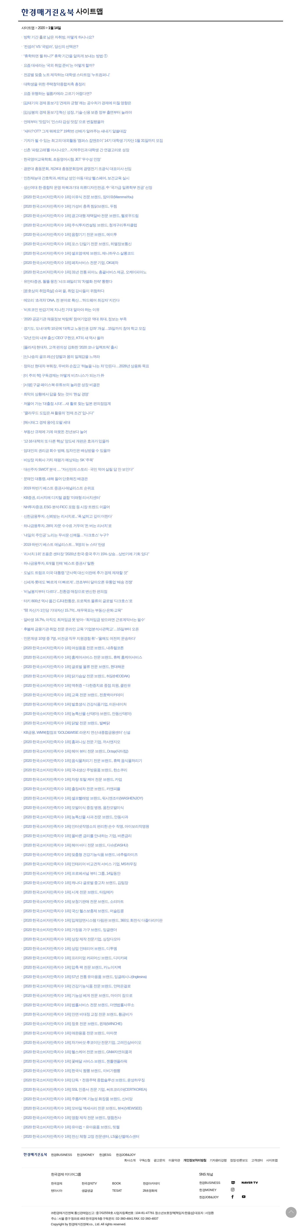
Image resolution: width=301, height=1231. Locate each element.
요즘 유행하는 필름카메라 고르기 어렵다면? (58, 94)
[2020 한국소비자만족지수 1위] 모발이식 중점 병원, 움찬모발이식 (74, 808)
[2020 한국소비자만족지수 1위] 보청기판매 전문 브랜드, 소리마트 (74, 902)
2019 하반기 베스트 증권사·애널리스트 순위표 (59, 488)
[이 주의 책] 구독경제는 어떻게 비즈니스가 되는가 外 (64, 375)
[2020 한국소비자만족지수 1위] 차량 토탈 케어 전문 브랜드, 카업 (73, 779)
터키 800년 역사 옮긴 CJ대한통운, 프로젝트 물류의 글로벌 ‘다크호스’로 (78, 601)
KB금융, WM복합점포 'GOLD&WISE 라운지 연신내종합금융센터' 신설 (77, 732)
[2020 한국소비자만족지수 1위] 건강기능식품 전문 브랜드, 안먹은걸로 (77, 986)
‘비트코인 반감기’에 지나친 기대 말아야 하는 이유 (62, 310)
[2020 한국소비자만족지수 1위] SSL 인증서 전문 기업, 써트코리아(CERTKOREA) (85, 1089)
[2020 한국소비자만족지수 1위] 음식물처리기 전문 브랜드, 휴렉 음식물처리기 (83, 761)
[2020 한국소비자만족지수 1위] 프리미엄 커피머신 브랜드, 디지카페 (75, 958)
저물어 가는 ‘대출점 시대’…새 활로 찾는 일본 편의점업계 (67, 404)
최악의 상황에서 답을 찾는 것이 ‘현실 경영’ (56, 394)
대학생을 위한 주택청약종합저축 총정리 (54, 84)
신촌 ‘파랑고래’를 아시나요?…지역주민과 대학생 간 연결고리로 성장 (76, 150)
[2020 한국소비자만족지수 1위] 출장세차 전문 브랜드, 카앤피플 (72, 789)
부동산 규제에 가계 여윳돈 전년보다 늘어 (55, 432)
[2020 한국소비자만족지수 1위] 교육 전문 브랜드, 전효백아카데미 (74, 695)
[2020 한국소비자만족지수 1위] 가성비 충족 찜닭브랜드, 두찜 (70, 206)
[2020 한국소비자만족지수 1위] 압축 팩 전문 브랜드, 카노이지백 (72, 967)
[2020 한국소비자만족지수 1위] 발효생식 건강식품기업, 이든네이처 (75, 704)
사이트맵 (89, 11)
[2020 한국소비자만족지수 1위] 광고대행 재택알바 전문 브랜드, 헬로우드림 (81, 216)
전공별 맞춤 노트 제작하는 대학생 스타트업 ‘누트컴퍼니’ (67, 75)
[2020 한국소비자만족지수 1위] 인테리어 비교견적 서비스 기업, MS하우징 (80, 864)
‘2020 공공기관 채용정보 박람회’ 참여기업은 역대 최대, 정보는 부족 (75, 319)
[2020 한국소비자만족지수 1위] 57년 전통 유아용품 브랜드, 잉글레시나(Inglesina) (85, 977)
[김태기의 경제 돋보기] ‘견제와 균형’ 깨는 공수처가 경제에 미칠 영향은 (77, 103)
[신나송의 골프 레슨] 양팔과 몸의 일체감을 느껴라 (62, 357)
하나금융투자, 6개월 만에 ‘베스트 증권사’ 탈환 (59, 563)
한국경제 (56, 1183)
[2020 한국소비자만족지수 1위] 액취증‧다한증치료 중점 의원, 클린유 (77, 685)
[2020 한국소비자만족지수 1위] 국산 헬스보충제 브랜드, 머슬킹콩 (74, 911)
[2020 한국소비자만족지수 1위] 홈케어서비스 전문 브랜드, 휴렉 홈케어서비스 (83, 657)
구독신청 (144, 1160)
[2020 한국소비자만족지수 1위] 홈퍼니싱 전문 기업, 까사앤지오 (72, 742)
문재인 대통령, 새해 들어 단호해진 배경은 (56, 479)
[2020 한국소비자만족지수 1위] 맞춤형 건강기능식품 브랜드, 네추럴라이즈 (81, 855)
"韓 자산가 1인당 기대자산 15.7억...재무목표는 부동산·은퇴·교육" (73, 610)
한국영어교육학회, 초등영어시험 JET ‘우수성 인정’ (62, 159)
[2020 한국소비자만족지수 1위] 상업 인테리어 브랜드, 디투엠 (70, 949)
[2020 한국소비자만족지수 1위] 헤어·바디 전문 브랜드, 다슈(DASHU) (76, 845)
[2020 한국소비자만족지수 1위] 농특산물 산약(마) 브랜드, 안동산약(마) (77, 714)
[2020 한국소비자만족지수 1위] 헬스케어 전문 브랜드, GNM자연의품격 (78, 1052)
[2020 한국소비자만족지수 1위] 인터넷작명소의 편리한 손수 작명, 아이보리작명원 (86, 826)
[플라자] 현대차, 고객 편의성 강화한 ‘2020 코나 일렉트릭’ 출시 (71, 347)
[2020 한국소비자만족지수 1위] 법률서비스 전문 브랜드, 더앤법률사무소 (79, 1005)
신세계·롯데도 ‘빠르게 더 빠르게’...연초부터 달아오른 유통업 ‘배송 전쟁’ (78, 582)
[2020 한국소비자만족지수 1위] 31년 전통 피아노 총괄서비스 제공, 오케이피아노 (85, 272)
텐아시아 (56, 1190)
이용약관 (174, 1160)
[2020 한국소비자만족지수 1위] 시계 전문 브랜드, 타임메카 (68, 892)
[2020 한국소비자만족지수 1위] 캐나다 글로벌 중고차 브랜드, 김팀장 (76, 883)
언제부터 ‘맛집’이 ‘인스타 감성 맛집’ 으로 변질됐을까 (64, 122)
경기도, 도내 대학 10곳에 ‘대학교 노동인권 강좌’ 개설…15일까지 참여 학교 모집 (85, 328)
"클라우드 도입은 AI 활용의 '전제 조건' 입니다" (59, 413)
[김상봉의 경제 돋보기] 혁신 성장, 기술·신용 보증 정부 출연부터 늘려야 (78, 112)
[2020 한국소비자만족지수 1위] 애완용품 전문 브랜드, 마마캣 (70, 1033)
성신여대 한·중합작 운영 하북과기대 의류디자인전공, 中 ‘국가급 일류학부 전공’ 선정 (88, 188)
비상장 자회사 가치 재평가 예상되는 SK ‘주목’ (58, 460)
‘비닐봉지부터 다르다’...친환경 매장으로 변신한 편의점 (65, 591)
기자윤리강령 (218, 1160)
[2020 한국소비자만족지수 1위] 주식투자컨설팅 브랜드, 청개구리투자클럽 (80, 225)
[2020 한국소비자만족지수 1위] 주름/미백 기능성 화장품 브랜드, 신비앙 (78, 1099)
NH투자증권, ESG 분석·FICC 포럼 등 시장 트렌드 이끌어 (67, 507)
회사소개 (130, 1160)
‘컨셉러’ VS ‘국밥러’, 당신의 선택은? (51, 47)
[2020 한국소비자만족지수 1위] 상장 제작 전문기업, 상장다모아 (72, 939)
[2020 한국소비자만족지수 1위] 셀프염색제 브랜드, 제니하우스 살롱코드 (79, 253)
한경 (61, 1154)
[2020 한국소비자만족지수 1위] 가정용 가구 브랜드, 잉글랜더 (70, 930)
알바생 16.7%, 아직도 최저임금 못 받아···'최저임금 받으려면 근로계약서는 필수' (84, 620)
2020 (41, 28)
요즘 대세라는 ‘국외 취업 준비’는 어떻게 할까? (59, 65)
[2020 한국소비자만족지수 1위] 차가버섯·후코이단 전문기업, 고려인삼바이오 (82, 1042)
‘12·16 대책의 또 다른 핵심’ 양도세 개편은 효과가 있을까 (66, 441)
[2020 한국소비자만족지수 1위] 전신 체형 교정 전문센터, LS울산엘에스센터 (81, 1136)
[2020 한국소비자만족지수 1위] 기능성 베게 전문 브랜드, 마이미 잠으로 (78, 995)
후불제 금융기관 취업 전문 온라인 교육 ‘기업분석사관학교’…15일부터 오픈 (81, 629)
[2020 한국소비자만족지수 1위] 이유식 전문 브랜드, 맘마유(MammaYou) (78, 197)
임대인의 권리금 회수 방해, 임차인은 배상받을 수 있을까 (67, 451)
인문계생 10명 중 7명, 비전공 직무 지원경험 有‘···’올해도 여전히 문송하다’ (80, 638)
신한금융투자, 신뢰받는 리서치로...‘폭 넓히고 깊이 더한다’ (68, 516)
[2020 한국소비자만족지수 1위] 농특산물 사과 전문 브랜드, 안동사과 (76, 817)
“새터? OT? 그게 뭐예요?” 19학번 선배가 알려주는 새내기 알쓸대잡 (75, 131)
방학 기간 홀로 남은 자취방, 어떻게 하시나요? (59, 37)
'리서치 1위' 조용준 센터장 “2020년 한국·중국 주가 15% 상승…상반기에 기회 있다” (86, 554)
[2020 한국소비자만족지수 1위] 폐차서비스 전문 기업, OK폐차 (71, 263)
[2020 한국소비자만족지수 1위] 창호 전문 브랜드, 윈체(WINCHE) (73, 1024)
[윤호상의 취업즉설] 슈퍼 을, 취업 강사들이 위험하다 (64, 291)
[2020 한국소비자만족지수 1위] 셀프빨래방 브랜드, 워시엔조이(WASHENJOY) (83, 798)
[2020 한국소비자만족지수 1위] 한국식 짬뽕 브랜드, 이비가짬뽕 (72, 1071)
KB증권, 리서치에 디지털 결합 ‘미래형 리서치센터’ (62, 498)
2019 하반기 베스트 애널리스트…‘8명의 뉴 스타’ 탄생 (64, 545)
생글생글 (87, 1190)
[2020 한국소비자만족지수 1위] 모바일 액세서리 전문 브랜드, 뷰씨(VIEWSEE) (83, 1108)
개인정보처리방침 (194, 1160)
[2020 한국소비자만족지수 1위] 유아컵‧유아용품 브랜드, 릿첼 (72, 1127)
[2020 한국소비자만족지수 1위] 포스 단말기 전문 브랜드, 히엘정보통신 (78, 244)
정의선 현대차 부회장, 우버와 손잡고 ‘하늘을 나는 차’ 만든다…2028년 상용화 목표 (86, 366)
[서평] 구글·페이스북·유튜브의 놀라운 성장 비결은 (62, 385)
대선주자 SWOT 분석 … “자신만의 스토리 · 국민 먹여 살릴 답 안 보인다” (79, 469)
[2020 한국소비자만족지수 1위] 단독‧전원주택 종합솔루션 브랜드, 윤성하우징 (84, 1080)
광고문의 (159, 1160)
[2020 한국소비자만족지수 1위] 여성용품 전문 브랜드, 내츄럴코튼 (74, 648)
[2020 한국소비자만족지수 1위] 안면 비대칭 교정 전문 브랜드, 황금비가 (78, 1014)
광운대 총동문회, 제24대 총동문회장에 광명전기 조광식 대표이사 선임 (78, 169)
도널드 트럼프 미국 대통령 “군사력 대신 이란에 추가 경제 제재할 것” (76, 573)
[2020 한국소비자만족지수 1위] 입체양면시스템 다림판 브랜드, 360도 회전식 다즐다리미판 (93, 920)
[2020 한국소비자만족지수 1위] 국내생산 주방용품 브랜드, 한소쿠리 (75, 770)
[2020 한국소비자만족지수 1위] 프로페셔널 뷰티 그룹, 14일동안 (72, 873)
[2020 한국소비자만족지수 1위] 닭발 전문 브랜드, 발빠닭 (67, 723)
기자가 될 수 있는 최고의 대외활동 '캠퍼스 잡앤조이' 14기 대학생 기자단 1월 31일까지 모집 (93, 141)
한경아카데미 (151, 1183)
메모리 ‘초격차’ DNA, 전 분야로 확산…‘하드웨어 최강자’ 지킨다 (72, 300)
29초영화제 (150, 1190)
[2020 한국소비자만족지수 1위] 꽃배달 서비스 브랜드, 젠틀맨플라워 (75, 1061)
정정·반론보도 (239, 1160)
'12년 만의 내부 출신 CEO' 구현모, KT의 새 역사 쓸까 (64, 338)
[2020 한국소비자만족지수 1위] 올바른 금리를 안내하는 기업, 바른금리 (78, 836)
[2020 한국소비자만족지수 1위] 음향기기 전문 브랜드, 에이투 (70, 234)
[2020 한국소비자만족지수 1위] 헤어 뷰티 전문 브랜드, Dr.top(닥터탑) (76, 751)
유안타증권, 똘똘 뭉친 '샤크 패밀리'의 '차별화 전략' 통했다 (68, 281)
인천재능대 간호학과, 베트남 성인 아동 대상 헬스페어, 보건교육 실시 (76, 178)
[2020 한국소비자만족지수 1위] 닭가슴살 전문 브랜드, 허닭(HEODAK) (77, 676)
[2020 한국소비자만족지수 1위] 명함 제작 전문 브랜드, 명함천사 (72, 1118)
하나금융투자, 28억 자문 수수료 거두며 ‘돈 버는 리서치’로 (68, 526)
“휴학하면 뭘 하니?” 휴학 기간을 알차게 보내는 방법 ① (65, 56)
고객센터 (257, 1160)
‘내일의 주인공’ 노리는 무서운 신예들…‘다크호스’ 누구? (66, 535)
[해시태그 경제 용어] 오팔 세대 (47, 422)
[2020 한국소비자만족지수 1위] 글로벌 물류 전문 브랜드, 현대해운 (74, 667)
